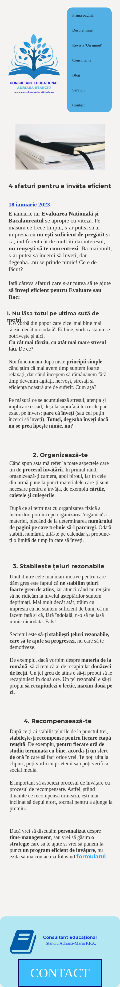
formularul (91, 856)
